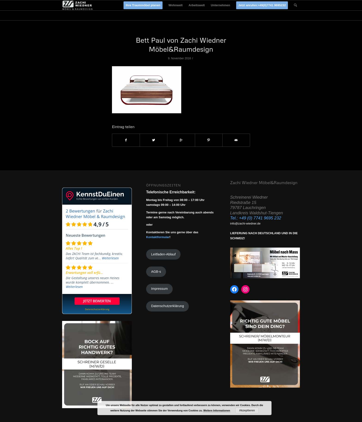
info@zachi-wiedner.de (245, 223)
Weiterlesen (110, 258)
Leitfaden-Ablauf (163, 254)
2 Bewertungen (80, 211)
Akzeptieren (247, 410)
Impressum (159, 288)
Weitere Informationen (216, 410)
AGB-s (156, 271)
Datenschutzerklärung (167, 306)
